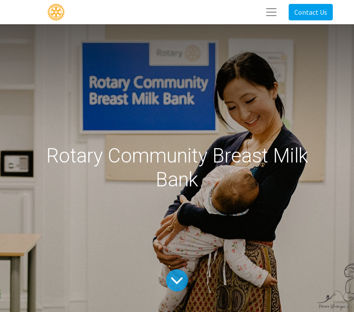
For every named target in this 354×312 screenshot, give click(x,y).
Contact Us (310, 12)
